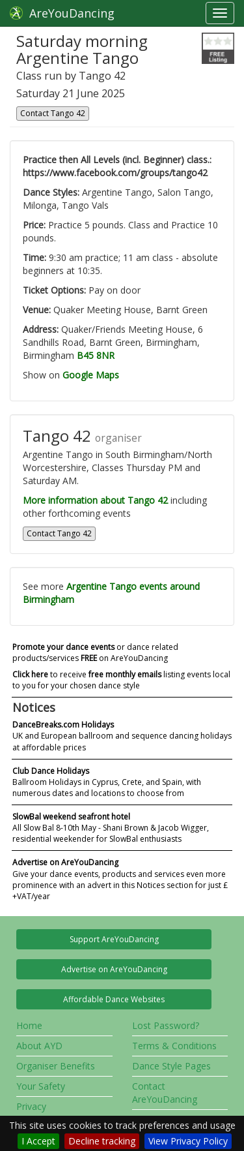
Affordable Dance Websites (114, 999)
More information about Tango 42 (95, 500)
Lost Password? (165, 1025)
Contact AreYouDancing (164, 1092)
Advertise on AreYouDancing (114, 969)
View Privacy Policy (188, 1141)
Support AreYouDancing (114, 939)
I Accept (38, 1141)
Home (29, 1025)
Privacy (31, 1106)
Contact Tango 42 (52, 113)
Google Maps (90, 375)
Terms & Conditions (174, 1045)
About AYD (39, 1045)
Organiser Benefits (55, 1066)
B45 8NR (96, 355)
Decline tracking (101, 1141)
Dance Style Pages (171, 1066)
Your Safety (40, 1086)
